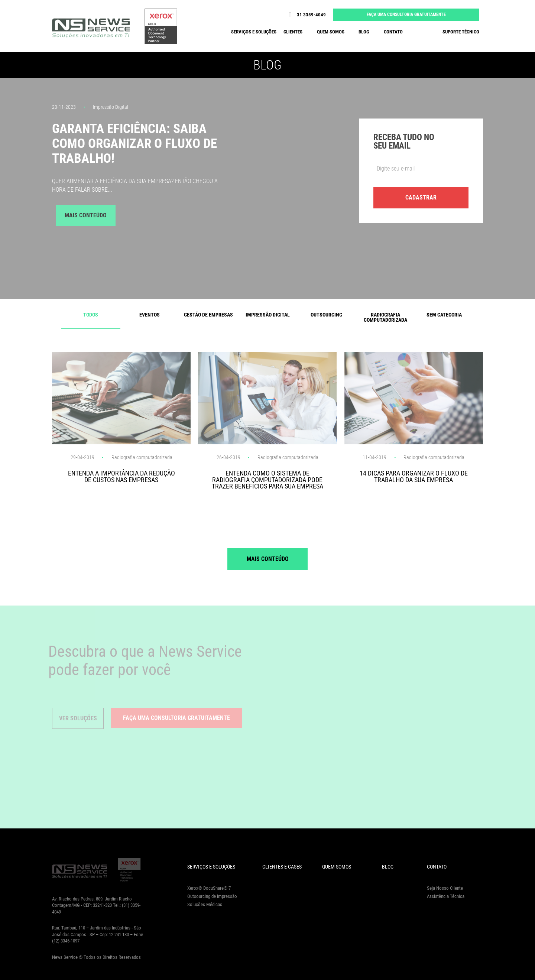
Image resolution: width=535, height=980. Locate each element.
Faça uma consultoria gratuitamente (406, 14)
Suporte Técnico (460, 32)
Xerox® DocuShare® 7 (209, 888)
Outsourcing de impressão (212, 896)
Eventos (149, 315)
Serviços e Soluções (211, 866)
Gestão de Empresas (208, 315)
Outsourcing (326, 315)
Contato (393, 32)
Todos (90, 315)
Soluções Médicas (204, 904)
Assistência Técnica (445, 896)
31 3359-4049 (305, 14)
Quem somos (330, 32)
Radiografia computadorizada (385, 317)
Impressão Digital (268, 315)
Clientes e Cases (282, 866)
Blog (364, 32)
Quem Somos (336, 866)
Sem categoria (444, 315)
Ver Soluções (78, 718)
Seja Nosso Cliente (445, 888)
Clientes (292, 32)
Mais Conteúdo (86, 215)
